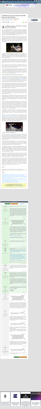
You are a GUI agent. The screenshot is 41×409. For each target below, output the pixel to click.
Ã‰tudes (25, 0)
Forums (4, 0)
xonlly (5, 294)
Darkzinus (5, 347)
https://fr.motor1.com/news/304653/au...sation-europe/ (16, 235)
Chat (15, 0)
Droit (28, 0)
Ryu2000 (5, 248)
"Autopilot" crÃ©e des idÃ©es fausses (8, 116)
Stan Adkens (10, 20)
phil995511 (5, 265)
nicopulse (5, 206)
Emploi (22, 0)
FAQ (10, 0)
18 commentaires (15, 20)
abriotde (5, 272)
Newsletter (18, 0)
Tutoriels (7, 0)
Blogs (12, 0)
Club (31, 0)
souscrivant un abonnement (18, 185)
